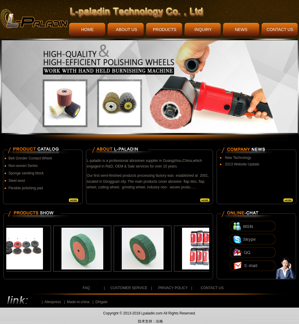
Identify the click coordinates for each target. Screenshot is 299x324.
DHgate (101, 302)
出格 (159, 321)
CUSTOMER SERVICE (128, 288)
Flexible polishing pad (25, 188)
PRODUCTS (164, 29)
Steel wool (16, 181)
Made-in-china (78, 302)
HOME (87, 29)
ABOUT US (126, 29)
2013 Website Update (242, 164)
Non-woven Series (23, 166)
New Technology (238, 158)
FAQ (86, 288)
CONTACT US (279, 29)
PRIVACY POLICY (173, 288)
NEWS (241, 29)
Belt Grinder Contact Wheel (30, 158)
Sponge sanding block (26, 173)
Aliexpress (52, 302)
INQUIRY (203, 29)
